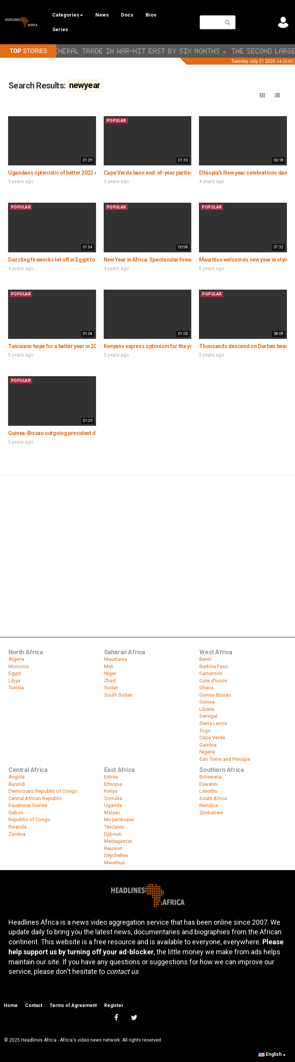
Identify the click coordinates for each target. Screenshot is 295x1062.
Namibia (208, 805)
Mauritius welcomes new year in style (243, 260)
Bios (151, 15)
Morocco (18, 666)
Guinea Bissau (215, 695)
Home (11, 1005)
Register (113, 1005)
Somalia (113, 798)
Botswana (210, 777)
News (102, 15)
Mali (108, 666)
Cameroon (210, 673)
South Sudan (118, 695)
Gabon (15, 812)
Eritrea (111, 777)
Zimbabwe (211, 812)
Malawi (112, 812)
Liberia (206, 709)
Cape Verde (212, 737)
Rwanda (17, 827)
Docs (127, 15)
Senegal (208, 716)
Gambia (208, 745)
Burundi (16, 784)
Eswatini (208, 784)
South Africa (213, 798)
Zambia (16, 834)
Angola (16, 777)
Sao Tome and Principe (224, 759)
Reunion (113, 848)
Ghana (206, 687)
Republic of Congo (29, 819)
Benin (205, 659)
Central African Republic (35, 798)
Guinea (207, 702)
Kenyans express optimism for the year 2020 (157, 346)
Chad (110, 681)
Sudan (111, 687)
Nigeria (207, 752)
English (272, 1054)
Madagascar (118, 841)
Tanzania (114, 827)
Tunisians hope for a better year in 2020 (55, 346)
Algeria (16, 659)
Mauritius (114, 862)
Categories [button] (67, 15)
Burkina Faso (213, 666)
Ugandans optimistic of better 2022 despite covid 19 (71, 173)
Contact (33, 1005)
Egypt (14, 673)
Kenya (111, 791)
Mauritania (115, 659)
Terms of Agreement (73, 1005)
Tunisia (16, 687)
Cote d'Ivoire (213, 681)
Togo (205, 731)
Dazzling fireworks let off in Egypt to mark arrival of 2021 (76, 260)
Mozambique (119, 819)
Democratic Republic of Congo (42, 791)
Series (60, 29)
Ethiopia (113, 784)
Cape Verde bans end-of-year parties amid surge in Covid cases (181, 173)
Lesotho (208, 791)
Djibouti (112, 834)
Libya (14, 681)
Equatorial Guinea (27, 805)
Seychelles (116, 855)
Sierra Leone (213, 723)
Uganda (113, 805)
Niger (110, 673)
